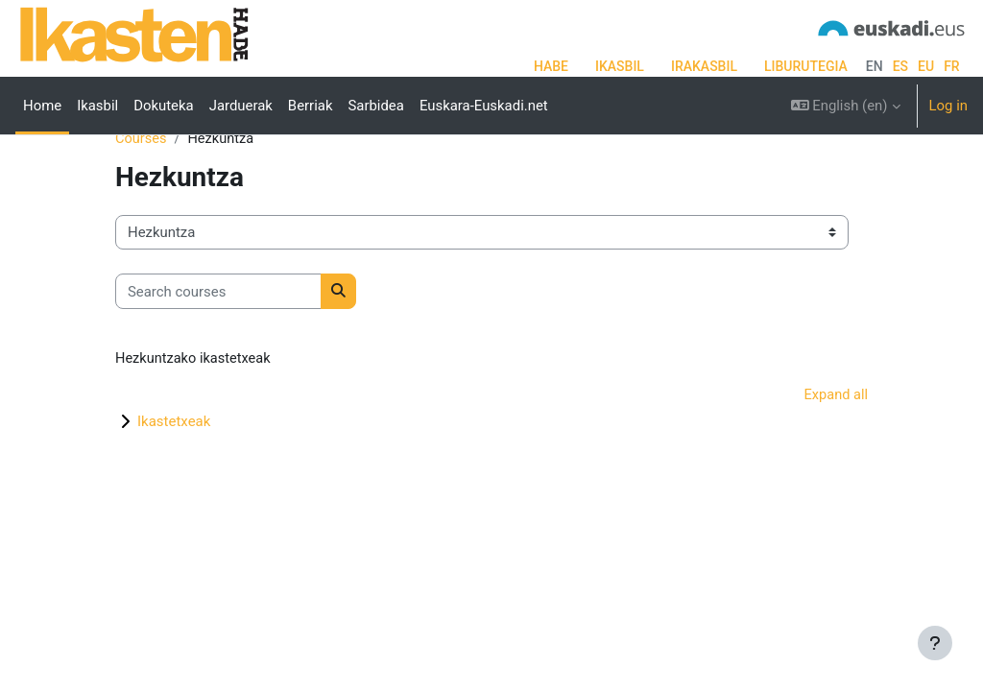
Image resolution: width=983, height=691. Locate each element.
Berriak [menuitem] (310, 105)
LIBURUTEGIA (806, 66)
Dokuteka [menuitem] (163, 105)
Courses (141, 198)
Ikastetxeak (173, 481)
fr (952, 66)
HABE (551, 66)
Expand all (835, 456)
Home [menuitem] (42, 105)
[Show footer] (935, 643)
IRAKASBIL (704, 66)
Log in (948, 105)
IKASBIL (619, 66)
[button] (846, 105)
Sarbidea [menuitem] (375, 105)
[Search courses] (218, 351)
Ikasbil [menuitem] (97, 105)
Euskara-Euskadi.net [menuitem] (484, 105)
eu (926, 66)
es (900, 66)
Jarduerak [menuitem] (241, 105)
